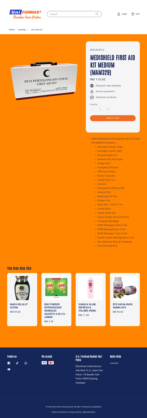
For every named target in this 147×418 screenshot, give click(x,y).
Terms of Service (59, 412)
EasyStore (96, 407)
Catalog (22, 29)
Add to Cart (113, 118)
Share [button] (95, 126)
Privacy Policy (75, 412)
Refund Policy (89, 412)
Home (11, 29)
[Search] (97, 14)
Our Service (36, 29)
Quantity (93, 104)
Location (114, 363)
